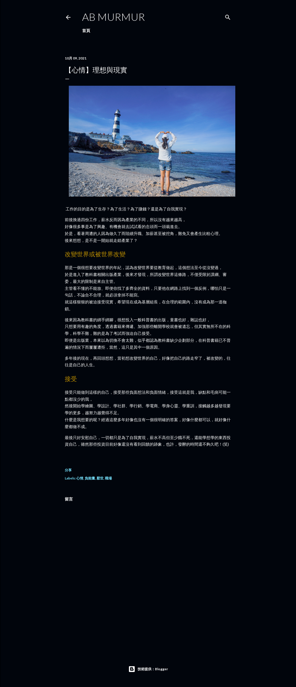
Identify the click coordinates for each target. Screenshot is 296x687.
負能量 (90, 478)
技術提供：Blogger (148, 669)
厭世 (100, 478)
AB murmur (113, 16)
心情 (79, 478)
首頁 (86, 30)
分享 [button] (68, 470)
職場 (108, 478)
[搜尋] (227, 16)
